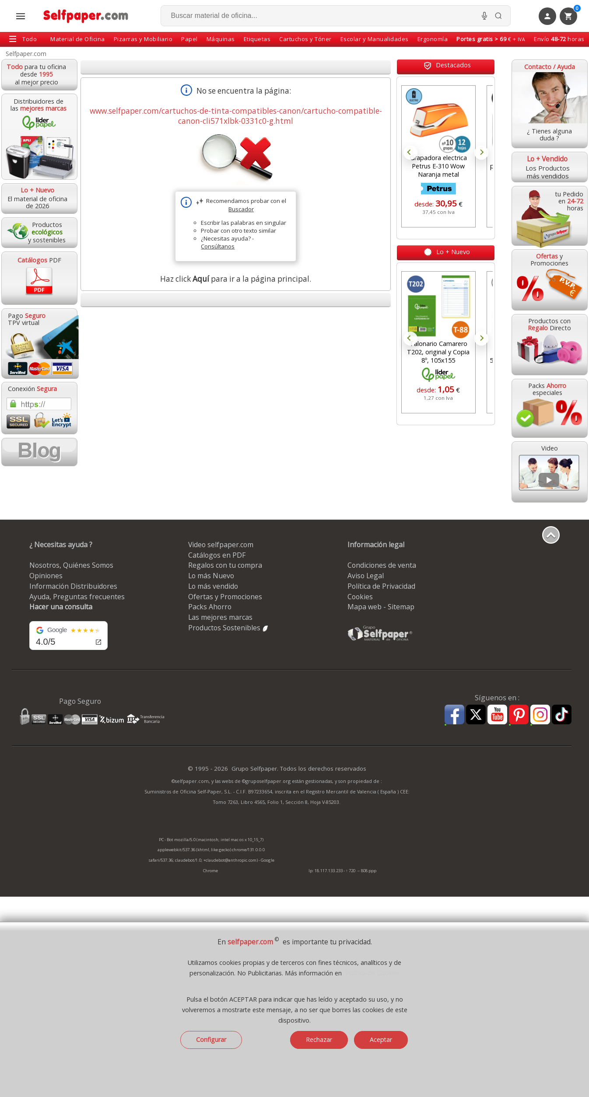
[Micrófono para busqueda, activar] (484, 16)
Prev (410, 153)
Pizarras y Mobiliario (143, 39)
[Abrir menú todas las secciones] (20, 16)
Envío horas (559, 39)
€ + (490, 39)
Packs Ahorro (209, 606)
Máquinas (221, 39)
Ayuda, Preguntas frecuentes (77, 596)
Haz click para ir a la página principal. (235, 279)
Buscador (241, 209)
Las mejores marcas (220, 617)
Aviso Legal (365, 575)
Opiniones (46, 575)
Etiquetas (257, 39)
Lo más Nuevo (211, 575)
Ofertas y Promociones (225, 596)
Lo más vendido (213, 586)
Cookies (360, 596)
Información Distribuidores (73, 586)
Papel (189, 39)
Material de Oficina (77, 39)
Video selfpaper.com (220, 544)
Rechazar (319, 1039)
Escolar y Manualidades (374, 39)
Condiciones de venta (381, 565)
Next (481, 153)
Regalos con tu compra (225, 565)
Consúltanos (218, 246)
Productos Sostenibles (228, 627)
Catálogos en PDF (216, 555)
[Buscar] (498, 15)
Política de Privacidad (381, 586)
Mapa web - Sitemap (380, 606)
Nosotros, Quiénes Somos (71, 565)
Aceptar (381, 1039)
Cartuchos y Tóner (305, 39)
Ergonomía (432, 39)
